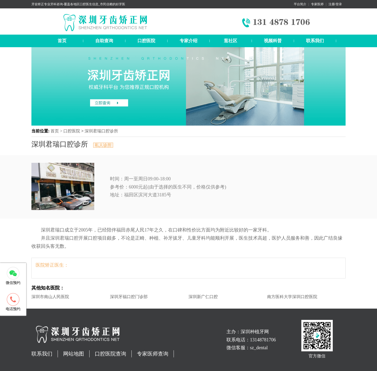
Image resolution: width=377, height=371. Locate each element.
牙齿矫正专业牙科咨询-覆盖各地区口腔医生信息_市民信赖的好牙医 (78, 4)
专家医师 (317, 4)
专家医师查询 (152, 354)
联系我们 (315, 40)
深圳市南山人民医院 (50, 296)
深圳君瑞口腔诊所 (101, 131)
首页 (62, 40)
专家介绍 (188, 40)
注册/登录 (335, 4)
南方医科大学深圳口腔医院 (292, 296)
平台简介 (300, 4)
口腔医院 (146, 40)
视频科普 (273, 40)
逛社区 (230, 40)
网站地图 (73, 354)
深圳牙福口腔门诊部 (129, 296)
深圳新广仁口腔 (203, 296)
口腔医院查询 (110, 354)
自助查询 (104, 40)
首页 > (57, 131)
